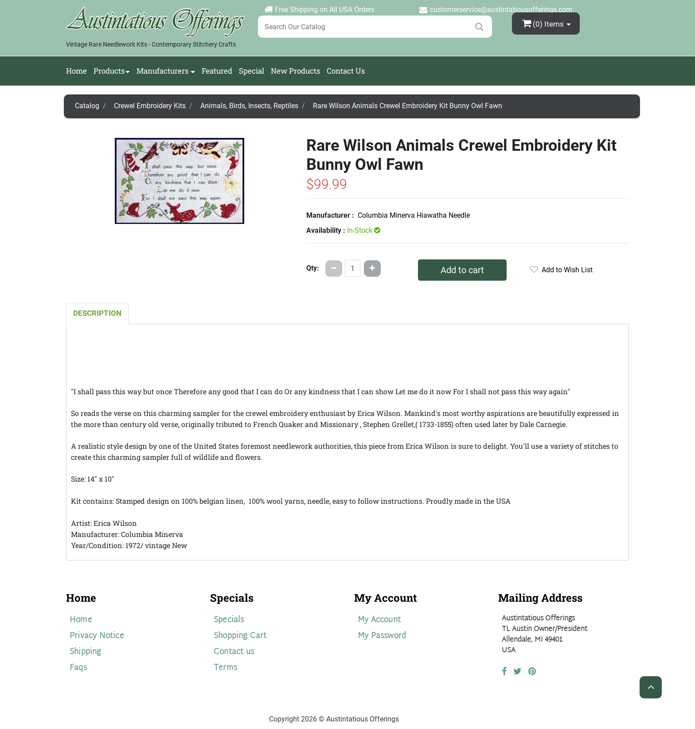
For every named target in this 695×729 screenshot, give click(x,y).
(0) (544, 23)
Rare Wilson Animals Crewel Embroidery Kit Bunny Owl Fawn (407, 106)
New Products (295, 71)
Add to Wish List (561, 270)
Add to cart (462, 270)
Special (251, 71)
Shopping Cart (240, 636)
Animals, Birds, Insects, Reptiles (249, 106)
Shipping (86, 652)
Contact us (234, 652)
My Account (379, 620)
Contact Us (346, 71)
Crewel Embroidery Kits (150, 106)
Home (76, 71)
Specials (229, 620)
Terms (225, 668)
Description (97, 313)
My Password (382, 636)
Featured (217, 71)
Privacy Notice (97, 636)
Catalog (87, 106)
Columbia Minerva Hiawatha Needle (414, 215)
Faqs (78, 668)
